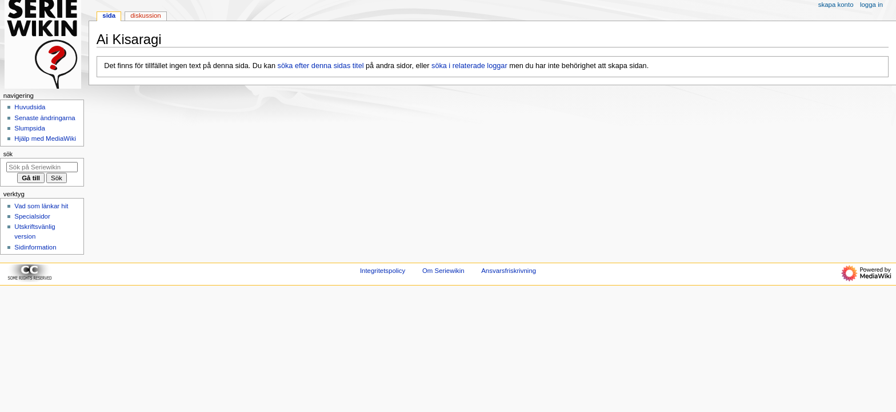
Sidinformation (35, 247)
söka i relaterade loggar (469, 66)
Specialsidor (32, 216)
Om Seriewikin (443, 270)
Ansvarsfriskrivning (508, 270)
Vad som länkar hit (41, 206)
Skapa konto (836, 4)
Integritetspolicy (382, 270)
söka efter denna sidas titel (321, 66)
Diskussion (145, 15)
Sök (8, 153)
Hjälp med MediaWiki (45, 138)
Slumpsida (29, 128)
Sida (108, 15)
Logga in (871, 4)
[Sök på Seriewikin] (42, 167)
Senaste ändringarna (44, 117)
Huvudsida (29, 107)
